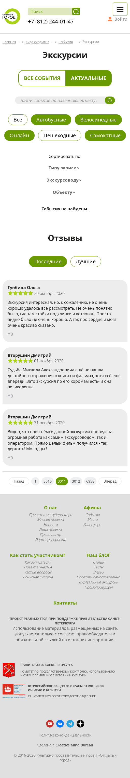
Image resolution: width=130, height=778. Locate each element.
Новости (50, 524)
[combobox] (65, 167)
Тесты (98, 567)
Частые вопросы (37, 572)
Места (92, 519)
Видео (98, 572)
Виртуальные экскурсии (98, 582)
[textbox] (65, 167)
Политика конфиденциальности (65, 735)
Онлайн (19, 135)
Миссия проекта (50, 519)
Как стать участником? (37, 555)
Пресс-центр (50, 534)
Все (17, 119)
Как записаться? (38, 562)
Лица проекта (50, 529)
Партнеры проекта (50, 539)
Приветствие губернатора (50, 514)
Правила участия (38, 567)
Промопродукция (98, 587)
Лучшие (86, 261)
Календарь (92, 524)
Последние (48, 261)
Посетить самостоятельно (98, 577)
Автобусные (51, 119)
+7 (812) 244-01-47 (51, 21)
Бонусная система (38, 577)
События (92, 514)
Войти (120, 19)
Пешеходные (60, 135)
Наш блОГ (98, 555)
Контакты (65, 603)
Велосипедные (98, 119)
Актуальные (88, 78)
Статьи (98, 562)
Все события (42, 78)
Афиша (92, 507)
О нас (50, 507)
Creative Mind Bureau (74, 745)
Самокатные (105, 135)
